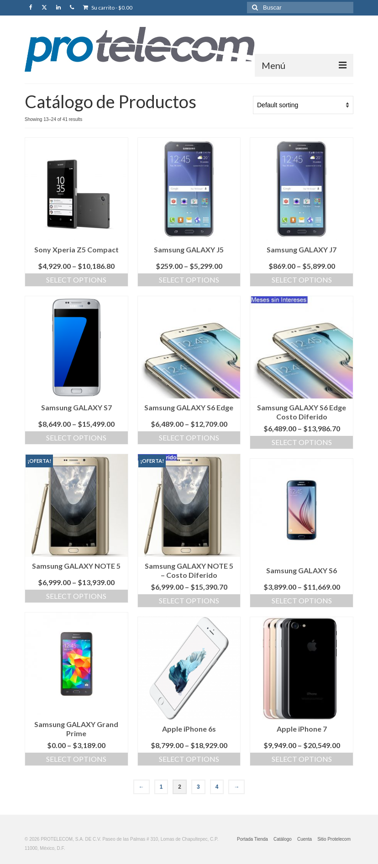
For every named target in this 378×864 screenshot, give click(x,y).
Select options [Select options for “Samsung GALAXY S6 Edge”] (189, 437)
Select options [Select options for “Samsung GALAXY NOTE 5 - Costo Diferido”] (189, 600)
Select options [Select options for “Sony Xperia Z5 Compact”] (76, 279)
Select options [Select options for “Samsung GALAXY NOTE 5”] (76, 596)
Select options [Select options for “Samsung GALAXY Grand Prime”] (76, 758)
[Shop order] (303, 105)
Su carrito (107, 7)
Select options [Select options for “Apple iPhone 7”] (302, 758)
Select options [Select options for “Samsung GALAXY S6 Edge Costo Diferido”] (302, 442)
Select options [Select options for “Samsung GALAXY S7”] (76, 437)
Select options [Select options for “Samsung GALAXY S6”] (302, 600)
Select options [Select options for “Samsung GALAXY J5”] (189, 279)
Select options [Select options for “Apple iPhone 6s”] (189, 758)
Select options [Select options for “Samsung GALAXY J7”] (302, 279)
